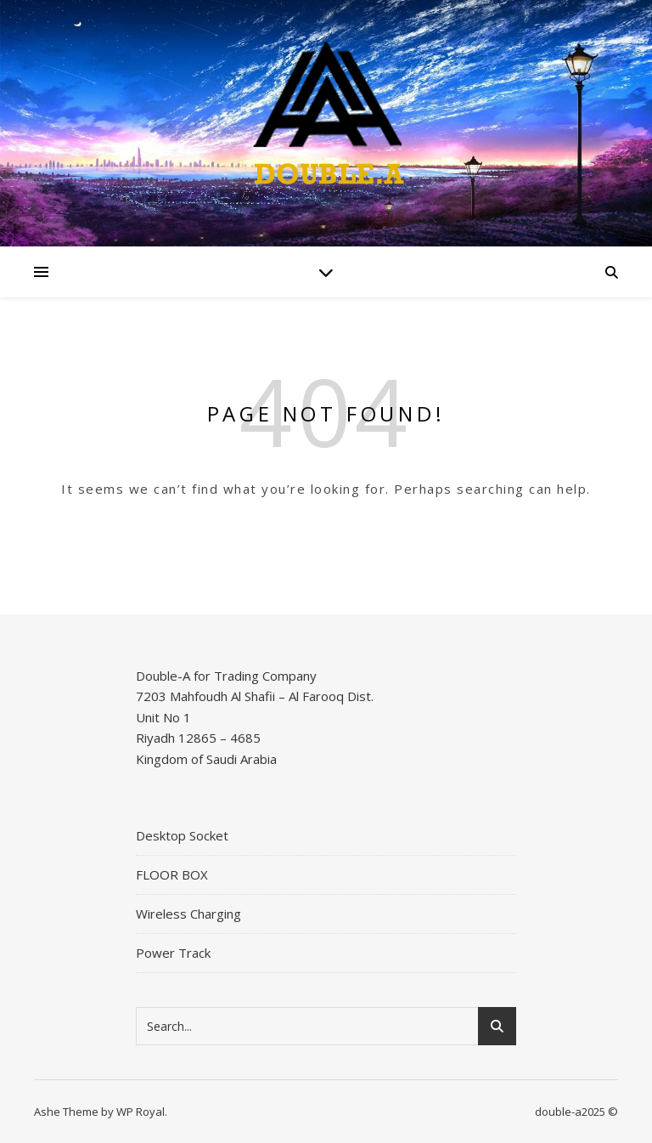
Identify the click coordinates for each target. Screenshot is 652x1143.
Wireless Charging (188, 913)
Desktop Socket (182, 835)
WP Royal (140, 1111)
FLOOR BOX (172, 874)
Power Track (173, 952)
